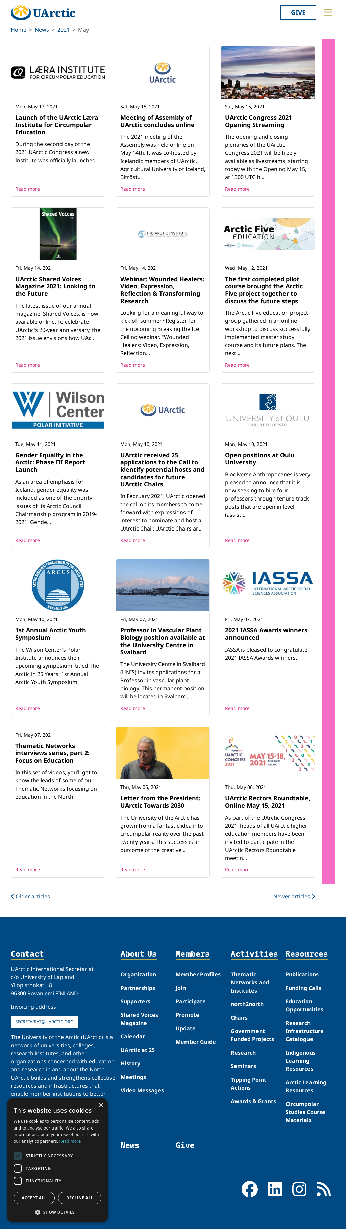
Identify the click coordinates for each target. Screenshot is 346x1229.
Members (193, 954)
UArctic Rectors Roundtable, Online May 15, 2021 (267, 801)
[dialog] (57, 1160)
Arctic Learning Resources (306, 1086)
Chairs (239, 1017)
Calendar (133, 1036)
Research (243, 1052)
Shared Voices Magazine (139, 1019)
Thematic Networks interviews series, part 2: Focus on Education (52, 753)
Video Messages (142, 1090)
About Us (139, 954)
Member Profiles (198, 974)
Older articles (30, 896)
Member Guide (196, 1042)
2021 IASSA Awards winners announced (266, 633)
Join (181, 988)
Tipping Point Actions (248, 1083)
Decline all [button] (79, 1198)
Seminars (243, 1066)
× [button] (100, 1105)
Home (18, 29)
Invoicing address (33, 1006)
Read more (27, 188)
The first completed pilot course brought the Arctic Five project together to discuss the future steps (264, 290)
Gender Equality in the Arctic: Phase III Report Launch (50, 462)
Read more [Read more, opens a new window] (70, 1141)
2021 (63, 29)
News (42, 29)
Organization (138, 974)
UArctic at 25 (138, 1050)
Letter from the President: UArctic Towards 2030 (160, 801)
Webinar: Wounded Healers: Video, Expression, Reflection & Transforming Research (162, 290)
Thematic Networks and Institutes (250, 982)
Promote (187, 1015)
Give (298, 12)
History (130, 1063)
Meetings (133, 1077)
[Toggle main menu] (328, 12)
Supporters (135, 1001)
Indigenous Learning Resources (301, 1061)
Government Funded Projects (252, 1035)
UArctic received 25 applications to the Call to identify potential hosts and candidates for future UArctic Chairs (162, 469)
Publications (302, 974)
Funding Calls (303, 988)
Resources (307, 954)
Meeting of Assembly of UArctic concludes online (157, 121)
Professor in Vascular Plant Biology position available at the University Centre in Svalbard (162, 641)
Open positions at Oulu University (260, 458)
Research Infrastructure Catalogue (305, 1031)
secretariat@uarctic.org (44, 1022)
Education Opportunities (304, 1005)
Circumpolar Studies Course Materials (305, 1112)
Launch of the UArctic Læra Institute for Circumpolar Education (56, 124)
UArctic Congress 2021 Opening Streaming (258, 121)
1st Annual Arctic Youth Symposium (50, 633)
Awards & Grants (253, 1101)
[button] (57, 1212)
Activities (254, 954)
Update (186, 1028)
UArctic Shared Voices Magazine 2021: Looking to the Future (55, 286)
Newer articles (294, 896)
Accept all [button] (34, 1198)
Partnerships (138, 988)
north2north (247, 1004)
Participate (191, 1001)
